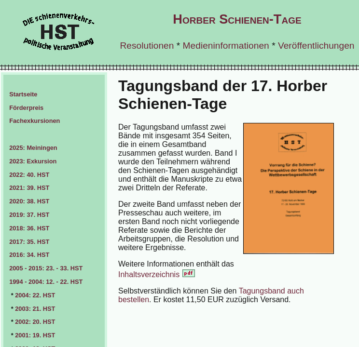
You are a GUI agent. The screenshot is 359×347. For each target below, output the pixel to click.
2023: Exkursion (32, 161)
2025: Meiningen (33, 147)
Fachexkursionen (34, 120)
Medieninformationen (226, 45)
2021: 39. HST (29, 187)
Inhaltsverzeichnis (156, 274)
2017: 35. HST (29, 241)
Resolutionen (147, 45)
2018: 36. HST (29, 228)
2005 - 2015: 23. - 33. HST (46, 268)
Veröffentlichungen (316, 45)
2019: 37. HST (29, 214)
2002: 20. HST (35, 321)
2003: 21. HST (35, 308)
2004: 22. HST (35, 295)
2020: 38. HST (29, 201)
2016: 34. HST (29, 254)
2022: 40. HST (29, 174)
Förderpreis (26, 107)
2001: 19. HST (35, 335)
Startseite (23, 94)
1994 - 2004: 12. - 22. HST (46, 281)
